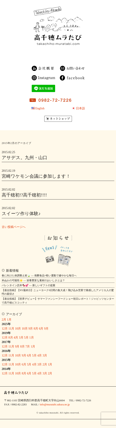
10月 (18, 328)
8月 (36, 328)
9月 (30, 328)
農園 (72, 52)
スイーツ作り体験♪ (21, 213)
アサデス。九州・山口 (24, 157)
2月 (4, 319)
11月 (11, 328)
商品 (56, 52)
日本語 (80, 108)
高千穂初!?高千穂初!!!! (24, 195)
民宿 (41, 52)
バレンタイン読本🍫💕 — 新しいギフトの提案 (28, 285)
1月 (9, 319)
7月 (27, 346)
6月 (41, 328)
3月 (21, 337)
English (39, 108)
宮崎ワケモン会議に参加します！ (36, 176)
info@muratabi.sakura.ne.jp (55, 404)
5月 (26, 337)
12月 (5, 328)
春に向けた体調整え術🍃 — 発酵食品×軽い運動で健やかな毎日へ (39, 275)
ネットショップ (58, 119)
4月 (16, 337)
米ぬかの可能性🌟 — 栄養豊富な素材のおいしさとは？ (33, 280)
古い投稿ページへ (14, 227)
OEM (67, 57)
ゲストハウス (46, 57)
